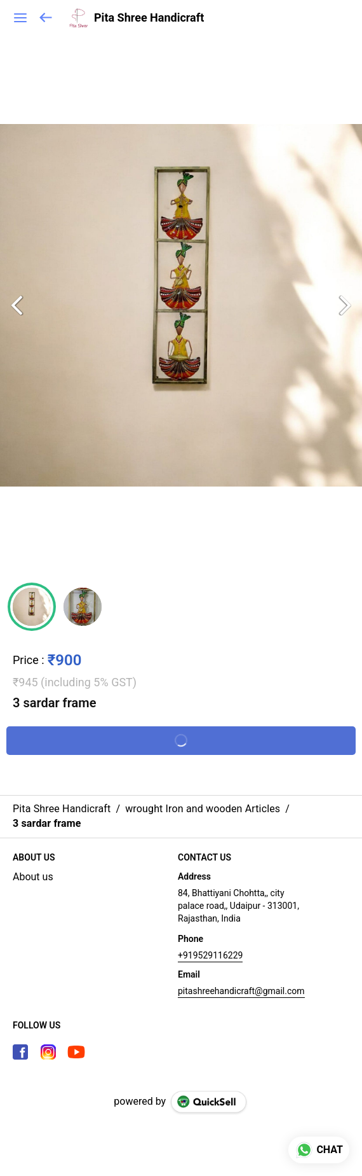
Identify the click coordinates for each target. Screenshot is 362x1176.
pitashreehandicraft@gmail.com (241, 991)
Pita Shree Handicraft (149, 17)
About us (33, 877)
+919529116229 (210, 955)
